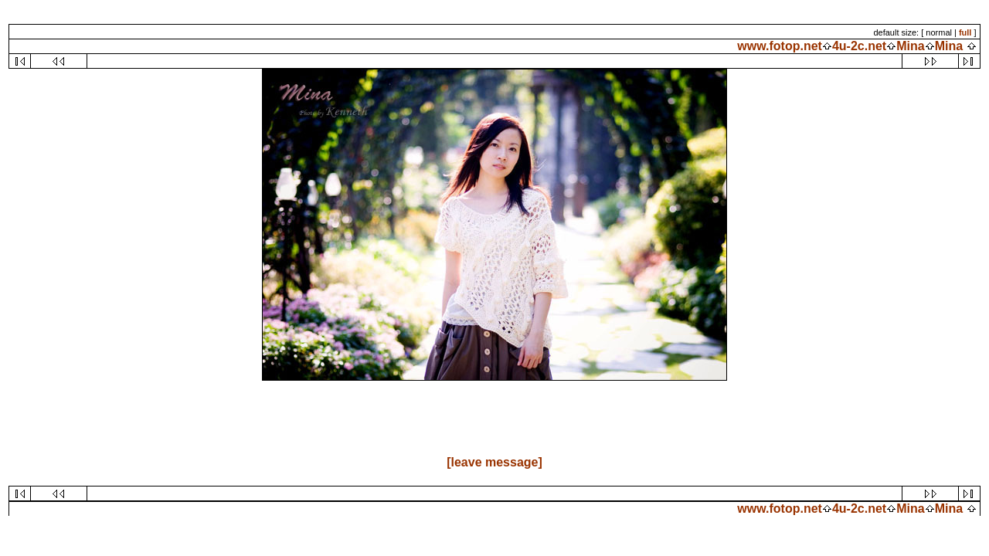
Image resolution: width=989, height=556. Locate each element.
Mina (910, 46)
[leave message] (494, 462)
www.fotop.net (779, 46)
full (965, 32)
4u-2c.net (859, 46)
